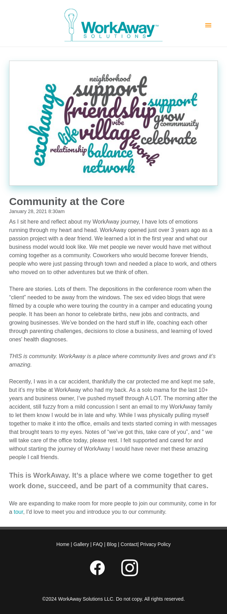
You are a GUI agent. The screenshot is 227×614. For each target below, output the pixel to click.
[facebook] (97, 568)
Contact (128, 544)
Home (63, 544)
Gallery (81, 544)
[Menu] (208, 25)
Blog (112, 544)
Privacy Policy (155, 544)
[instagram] (129, 568)
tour (18, 512)
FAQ (98, 544)
